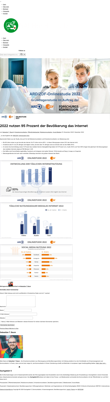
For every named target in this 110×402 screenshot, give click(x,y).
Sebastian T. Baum (7, 132)
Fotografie (6, 11)
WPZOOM (80, 389)
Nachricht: (3, 306)
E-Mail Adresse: (4, 314)
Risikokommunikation (46, 132)
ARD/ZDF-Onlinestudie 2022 (21, 135)
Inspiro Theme (71, 389)
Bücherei (5, 9)
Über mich (6, 7)
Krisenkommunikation (21, 132)
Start (4, 4)
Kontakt (5, 13)
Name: (2, 310)
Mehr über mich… (101, 363)
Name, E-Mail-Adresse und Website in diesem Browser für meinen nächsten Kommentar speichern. (30, 321)
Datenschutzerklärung (6, 389)
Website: (2, 318)
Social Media (56, 132)
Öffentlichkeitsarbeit (33, 132)
